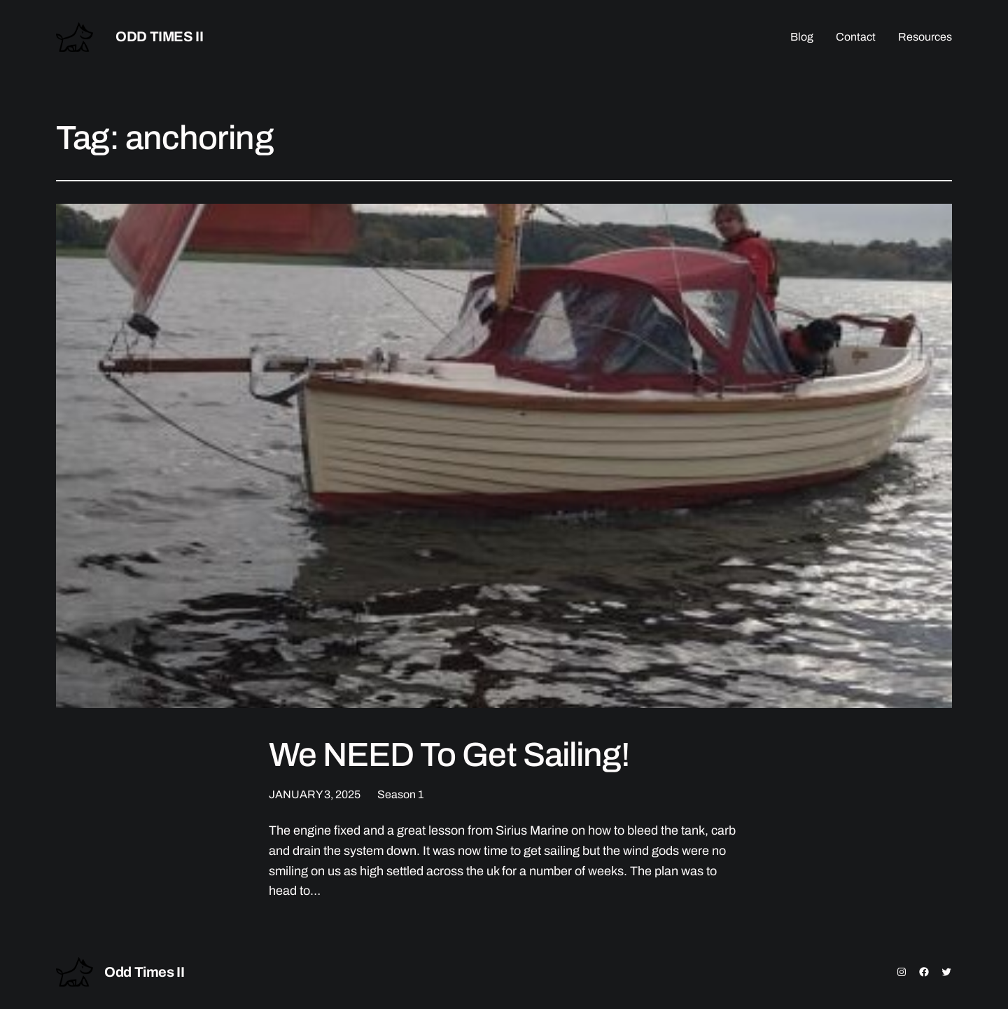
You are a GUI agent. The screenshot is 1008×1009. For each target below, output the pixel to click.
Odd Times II (159, 36)
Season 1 (400, 794)
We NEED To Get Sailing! (449, 755)
